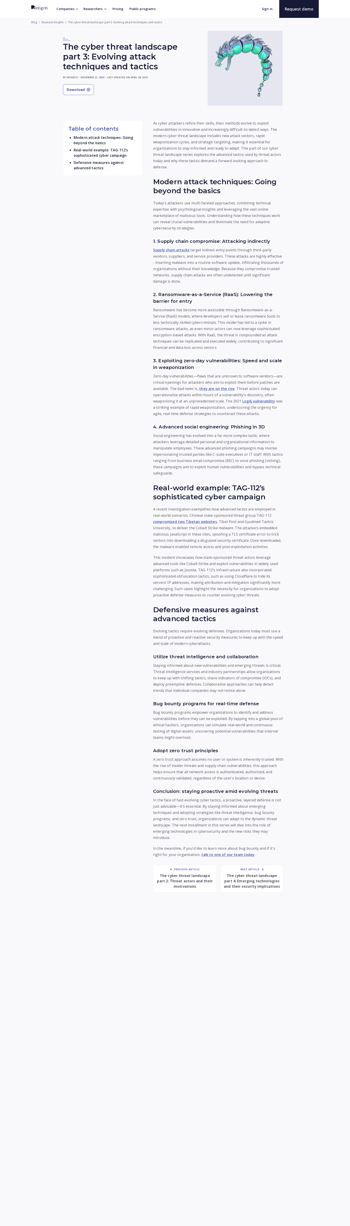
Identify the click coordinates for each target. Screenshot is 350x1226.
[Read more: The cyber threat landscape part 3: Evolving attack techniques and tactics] (76, 970)
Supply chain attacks (171, 250)
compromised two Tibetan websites (185, 521)
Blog (34, 22)
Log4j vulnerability (258, 401)
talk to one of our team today (227, 854)
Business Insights (53, 22)
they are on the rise (217, 388)
